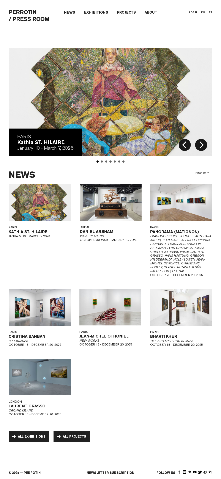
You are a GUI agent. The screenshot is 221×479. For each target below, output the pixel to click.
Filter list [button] (201, 173)
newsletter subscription (110, 473)
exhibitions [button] (96, 12)
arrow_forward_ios (201, 145)
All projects (71, 436)
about (151, 12)
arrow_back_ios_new (184, 145)
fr (210, 12)
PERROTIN (22, 12)
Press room (31, 18)
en (203, 12)
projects (126, 12)
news (69, 12)
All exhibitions (28, 436)
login (193, 12)
